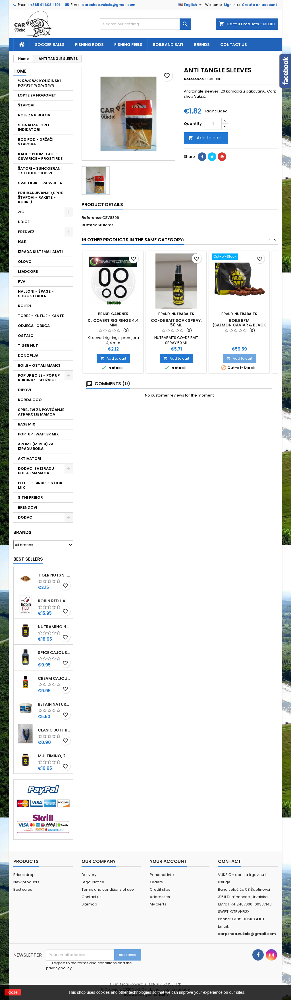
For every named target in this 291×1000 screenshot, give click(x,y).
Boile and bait (168, 44)
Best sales (22, 889)
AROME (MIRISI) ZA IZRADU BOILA (35, 446)
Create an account (259, 4)
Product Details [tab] (102, 204)
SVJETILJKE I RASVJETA (40, 183)
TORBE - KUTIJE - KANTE (41, 315)
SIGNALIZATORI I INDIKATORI (33, 127)
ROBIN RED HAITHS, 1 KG (54, 601)
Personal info (162, 874)
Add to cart (205, 138)
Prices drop (24, 874)
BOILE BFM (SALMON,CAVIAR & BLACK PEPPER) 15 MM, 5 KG (239, 325)
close (13, 992)
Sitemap (89, 904)
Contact (229, 861)
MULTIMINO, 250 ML (54, 756)
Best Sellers (28, 559)
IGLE (22, 241)
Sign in (230, 4)
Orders (156, 882)
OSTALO (26, 335)
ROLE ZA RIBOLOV (34, 115)
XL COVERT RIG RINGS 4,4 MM (113, 323)
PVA (21, 281)
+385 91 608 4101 (45, 4)
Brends (202, 44)
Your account (168, 861)
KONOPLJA (28, 355)
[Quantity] (213, 123)
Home (19, 71)
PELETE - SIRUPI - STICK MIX (40, 485)
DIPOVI (24, 390)
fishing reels (128, 44)
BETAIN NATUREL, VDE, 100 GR (54, 704)
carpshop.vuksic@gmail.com (108, 4)
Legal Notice (93, 882)
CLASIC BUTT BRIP (54, 730)
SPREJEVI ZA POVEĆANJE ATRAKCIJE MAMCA (41, 412)
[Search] (145, 24)
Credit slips (160, 889)
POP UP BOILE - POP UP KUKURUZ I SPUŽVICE (39, 378)
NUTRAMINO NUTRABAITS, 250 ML (54, 626)
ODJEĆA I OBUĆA (34, 325)
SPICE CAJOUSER (54, 652)
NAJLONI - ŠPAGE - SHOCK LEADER (36, 294)
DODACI (26, 517)
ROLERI (24, 306)
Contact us (233, 44)
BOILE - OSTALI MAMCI (39, 365)
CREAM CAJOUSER (54, 678)
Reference (194, 79)
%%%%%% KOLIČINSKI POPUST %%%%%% (39, 83)
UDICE (24, 222)
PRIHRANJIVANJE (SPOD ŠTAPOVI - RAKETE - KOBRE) (41, 197)
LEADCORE (28, 271)
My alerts (158, 904)
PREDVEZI (27, 231)
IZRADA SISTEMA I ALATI (40, 251)
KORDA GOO (30, 399)
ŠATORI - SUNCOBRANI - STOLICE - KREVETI (40, 171)
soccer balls (50, 44)
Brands (22, 532)
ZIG (21, 212)
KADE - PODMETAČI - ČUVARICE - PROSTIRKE (40, 156)
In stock (89, 225)
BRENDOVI (27, 507)
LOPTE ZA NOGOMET (37, 95)
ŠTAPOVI (26, 105)
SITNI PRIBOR (30, 497)
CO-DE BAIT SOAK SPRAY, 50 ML (176, 323)
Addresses (160, 897)
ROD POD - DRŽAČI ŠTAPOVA (35, 142)
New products (26, 882)
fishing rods (89, 44)
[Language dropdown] (190, 5)
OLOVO (25, 261)
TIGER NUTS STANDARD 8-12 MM (54, 575)
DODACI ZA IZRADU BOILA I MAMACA (36, 471)
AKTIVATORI (29, 458)
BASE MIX (26, 424)
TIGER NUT (28, 345)
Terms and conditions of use (108, 889)
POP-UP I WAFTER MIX (38, 434)
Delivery (89, 874)
